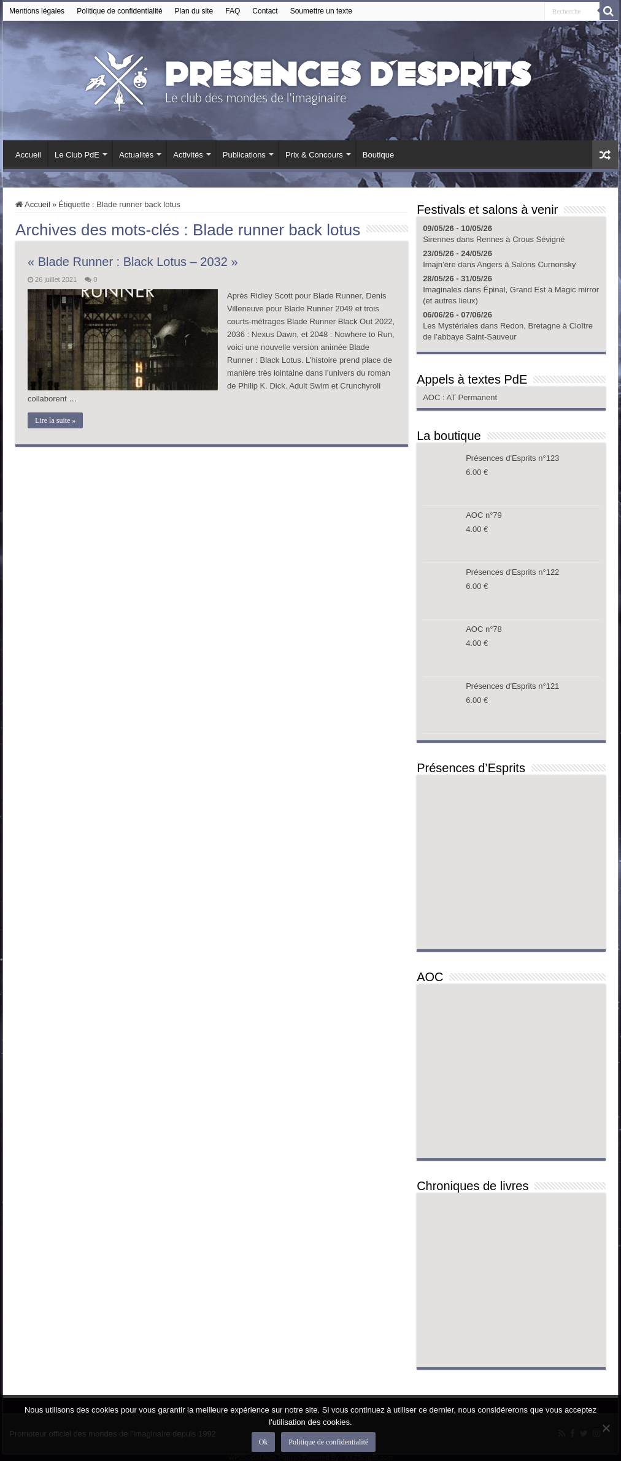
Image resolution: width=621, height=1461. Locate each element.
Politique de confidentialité (119, 11)
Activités (187, 154)
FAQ (232, 11)
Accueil (28, 154)
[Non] (606, 1428)
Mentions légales (36, 11)
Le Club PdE (77, 154)
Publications (244, 154)
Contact (264, 11)
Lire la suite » (55, 420)
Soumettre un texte (321, 11)
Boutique (378, 154)
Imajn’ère (439, 264)
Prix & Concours (314, 154)
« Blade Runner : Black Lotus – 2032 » (132, 261)
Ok (263, 1442)
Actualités (136, 154)
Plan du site (194, 11)
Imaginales (442, 289)
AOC (432, 397)
